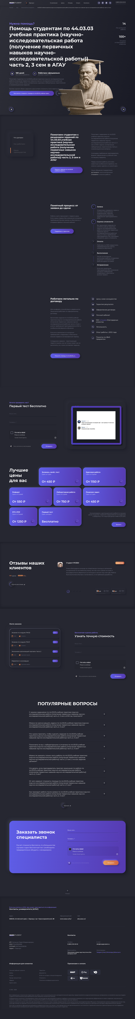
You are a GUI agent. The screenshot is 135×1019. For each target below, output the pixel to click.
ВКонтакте (117, 952)
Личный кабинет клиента (17, 970)
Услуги (78, 3)
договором (95, 172)
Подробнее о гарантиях (62, 231)
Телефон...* (13, 422)
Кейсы (11, 973)
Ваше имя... (13, 413)
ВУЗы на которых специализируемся (50, 975)
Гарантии (42, 970)
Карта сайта (13, 982)
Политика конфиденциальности (49, 980)
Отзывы (70, 3)
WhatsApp (110, 952)
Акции (11, 975)
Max (104, 952)
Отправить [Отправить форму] (49, 446)
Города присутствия (15, 978)
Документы (42, 973)
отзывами (94, 174)
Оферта (11, 980)
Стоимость (42, 978)
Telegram (99, 952)
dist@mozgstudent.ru (103, 944)
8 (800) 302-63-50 (73, 944)
